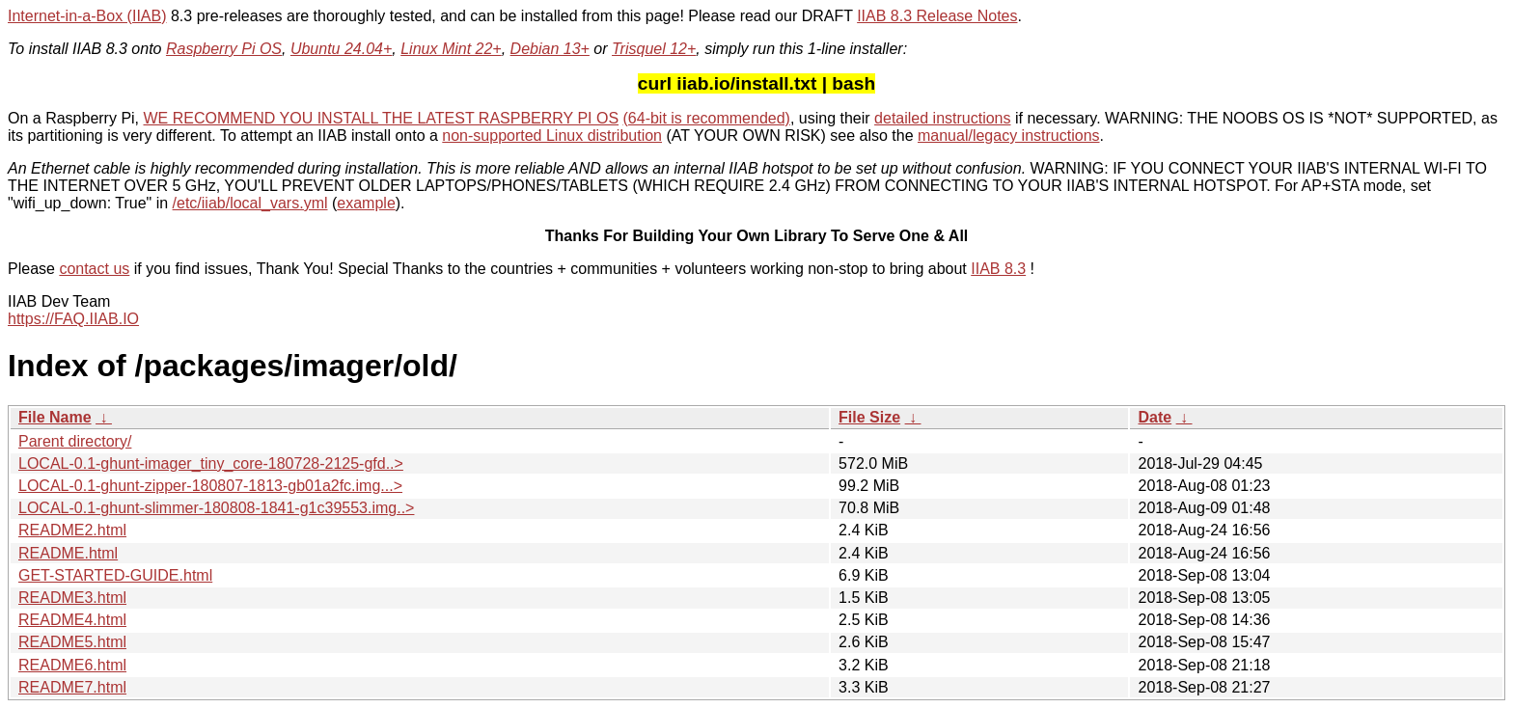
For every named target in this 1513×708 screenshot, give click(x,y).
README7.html (72, 687)
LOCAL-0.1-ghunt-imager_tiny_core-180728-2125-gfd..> (210, 463)
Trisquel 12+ (654, 49)
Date (1154, 417)
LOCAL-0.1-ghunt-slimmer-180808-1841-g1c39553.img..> (216, 508)
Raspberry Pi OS (224, 49)
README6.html (72, 665)
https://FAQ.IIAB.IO (73, 319)
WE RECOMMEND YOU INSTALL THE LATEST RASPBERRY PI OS (381, 118)
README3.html (72, 597)
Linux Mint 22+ (451, 49)
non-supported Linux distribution (552, 135)
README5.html (72, 642)
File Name (55, 417)
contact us (94, 268)
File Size (869, 417)
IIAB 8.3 (998, 268)
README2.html (72, 530)
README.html (68, 553)
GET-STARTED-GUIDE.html (115, 575)
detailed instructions (942, 118)
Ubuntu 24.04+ (341, 49)
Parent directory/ (74, 441)
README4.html (72, 620)
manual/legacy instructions (1009, 135)
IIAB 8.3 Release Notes (937, 16)
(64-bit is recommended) (706, 118)
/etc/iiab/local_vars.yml (250, 203)
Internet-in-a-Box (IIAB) (87, 16)
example (366, 203)
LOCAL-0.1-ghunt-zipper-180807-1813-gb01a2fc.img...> (210, 485)
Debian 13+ (550, 49)
